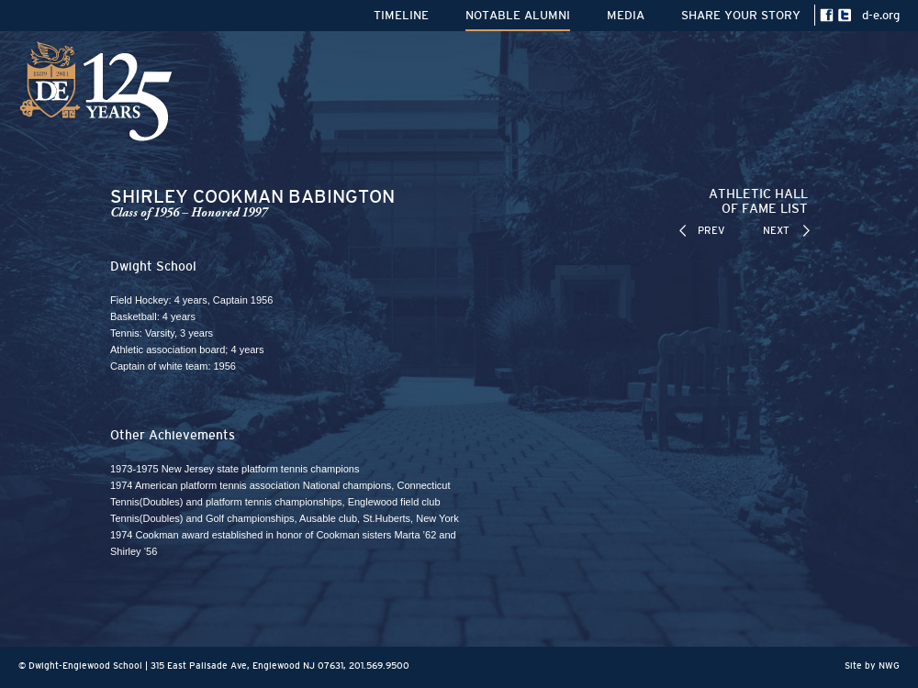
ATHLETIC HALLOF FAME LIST (758, 201)
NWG (889, 665)
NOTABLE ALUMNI (517, 15)
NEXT (776, 230)
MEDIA (625, 15)
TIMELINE (401, 15)
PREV (711, 230)
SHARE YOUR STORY (740, 15)
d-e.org (881, 15)
